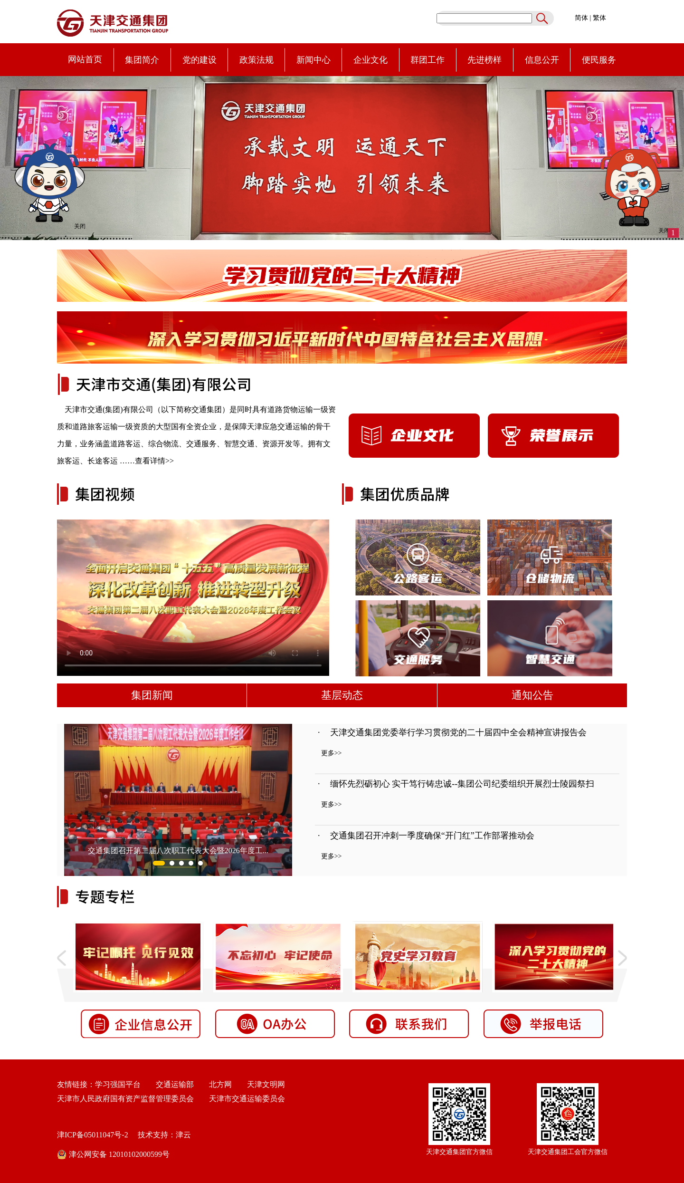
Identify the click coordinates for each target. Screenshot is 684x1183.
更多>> (331, 753)
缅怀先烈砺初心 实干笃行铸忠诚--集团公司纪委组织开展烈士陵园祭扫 (462, 784)
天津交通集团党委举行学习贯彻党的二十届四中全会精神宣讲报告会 (458, 732)
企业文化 (370, 60)
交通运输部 (175, 1084)
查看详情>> (154, 461)
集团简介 (142, 60)
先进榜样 (484, 60)
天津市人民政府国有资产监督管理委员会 (125, 1099)
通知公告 (532, 695)
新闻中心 (313, 60)
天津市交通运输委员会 (247, 1099)
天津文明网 (263, 1084)
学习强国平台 (118, 1084)
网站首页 (85, 59)
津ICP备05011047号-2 (92, 1135)
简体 (581, 17)
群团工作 (427, 60)
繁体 (599, 17)
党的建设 (199, 60)
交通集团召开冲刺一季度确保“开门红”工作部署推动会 (432, 835)
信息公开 (542, 60)
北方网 (216, 1084)
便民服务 (599, 60)
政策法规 (256, 60)
